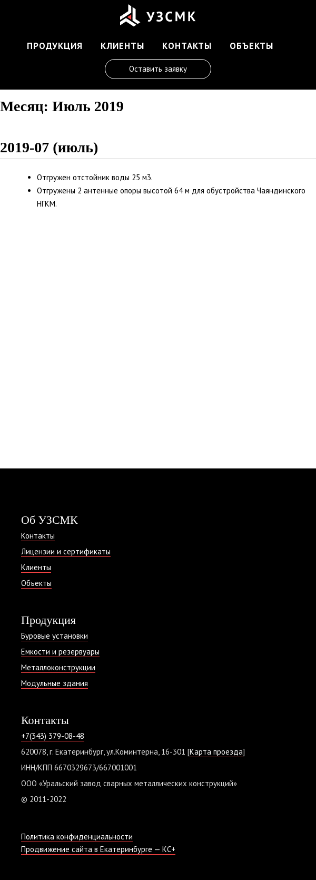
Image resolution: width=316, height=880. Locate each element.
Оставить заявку (158, 69)
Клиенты (122, 46)
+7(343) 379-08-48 (52, 736)
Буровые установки (54, 636)
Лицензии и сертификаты (66, 551)
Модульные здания (54, 683)
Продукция (55, 46)
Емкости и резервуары (60, 652)
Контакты (187, 46)
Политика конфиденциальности (77, 837)
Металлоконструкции (58, 667)
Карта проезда (216, 752)
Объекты (251, 46)
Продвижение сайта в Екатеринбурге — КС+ (98, 849)
